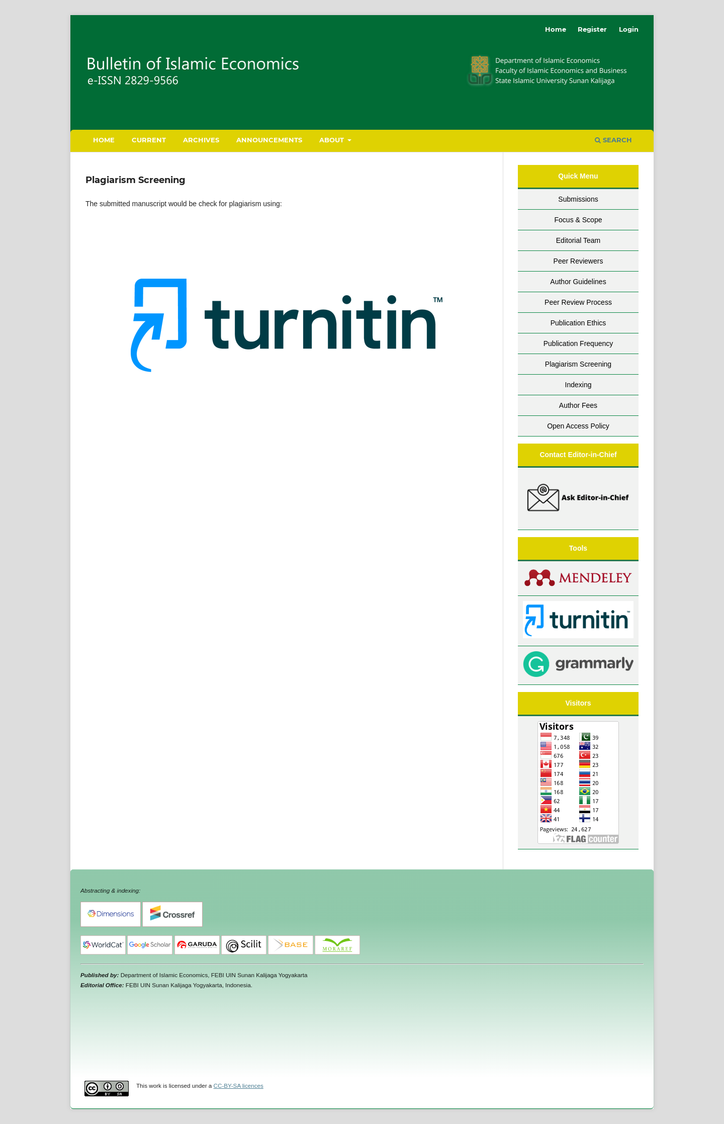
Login (629, 29)
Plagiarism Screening (578, 364)
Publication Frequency (578, 343)
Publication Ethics (578, 323)
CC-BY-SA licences (238, 1085)
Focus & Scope (578, 220)
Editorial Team (578, 240)
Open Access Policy (578, 426)
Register (592, 29)
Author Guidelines (578, 282)
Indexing (578, 385)
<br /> (362, 1034)
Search (613, 140)
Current (149, 140)
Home (104, 140)
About (332, 140)
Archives (201, 140)
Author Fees (578, 405)
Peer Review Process (578, 302)
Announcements (269, 140)
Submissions (578, 199)
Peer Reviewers (578, 261)
